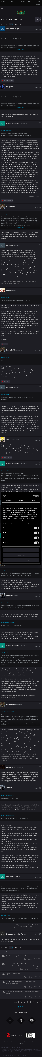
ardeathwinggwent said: (6, 214)
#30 (38, 463)
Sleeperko (10, 87)
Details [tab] (21, 500)
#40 (38, 934)
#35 (38, 645)
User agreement (19, 1042)
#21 (38, 28)
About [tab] (33, 500)
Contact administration (9, 1042)
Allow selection (21, 555)
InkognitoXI (10, 207)
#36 (38, 704)
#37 (38, 767)
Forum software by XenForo (13, 1055)
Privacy (25, 1042)
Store (23, 1)
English (21, 1007)
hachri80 (9, 245)
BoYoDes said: (4, 357)
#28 (38, 387)
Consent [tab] (8, 500)
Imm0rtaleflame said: (6, 130)
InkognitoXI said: (5, 915)
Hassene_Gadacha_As (14, 934)
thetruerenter (11, 767)
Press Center (21, 1043)
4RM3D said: (4, 36)
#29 (38, 439)
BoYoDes (9, 290)
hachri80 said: (4, 297)
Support (29, 1)
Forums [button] (3, 1)
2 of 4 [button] (11, 24)
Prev (6, 24)
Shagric (9, 439)
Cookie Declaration (33, 1042)
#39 (38, 876)
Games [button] (11, 1)
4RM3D (9, 595)
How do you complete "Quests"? (16, 956)
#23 (38, 123)
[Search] (37, 19)
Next (16, 24)
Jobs (17, 1)
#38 (38, 788)
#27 (38, 350)
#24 (38, 207)
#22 (38, 87)
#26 (38, 290)
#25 (38, 245)
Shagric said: (4, 470)
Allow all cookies (21, 550)
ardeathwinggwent (13, 123)
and (8, 80)
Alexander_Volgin (12, 29)
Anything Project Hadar (13, 974)
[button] (1, 7)
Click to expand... (20, 49)
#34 (38, 595)
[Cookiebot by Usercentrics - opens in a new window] (32, 496)
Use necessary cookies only (21, 560)
